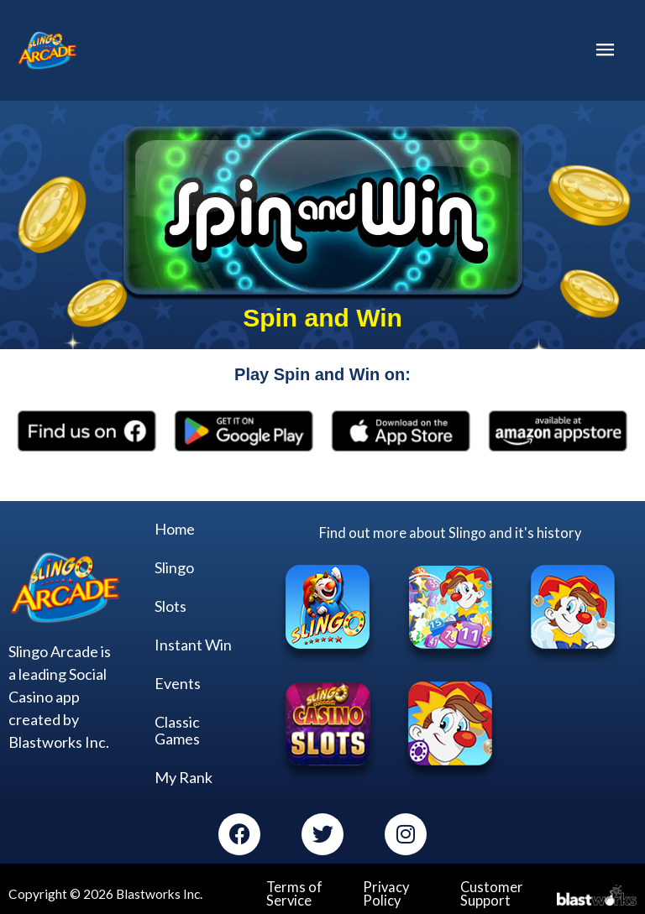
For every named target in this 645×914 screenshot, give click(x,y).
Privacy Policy (384, 895)
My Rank (183, 779)
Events (178, 685)
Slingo (174, 570)
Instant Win (193, 647)
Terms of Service (291, 895)
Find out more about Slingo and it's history (450, 534)
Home (175, 531)
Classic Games (177, 732)
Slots (170, 608)
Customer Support (488, 895)
